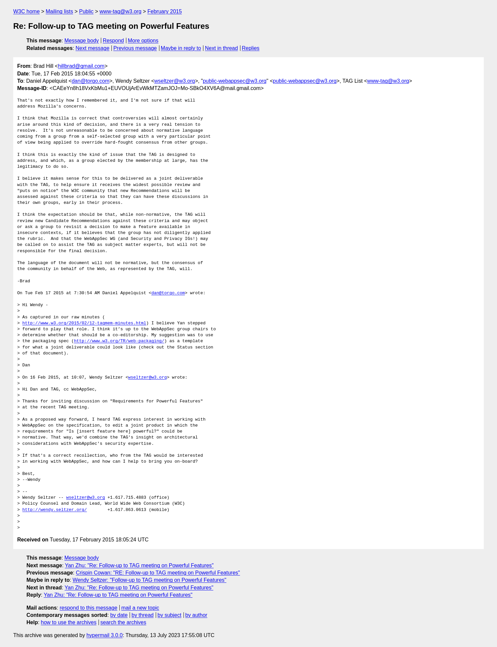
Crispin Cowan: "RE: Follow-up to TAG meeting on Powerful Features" (158, 573)
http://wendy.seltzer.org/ (54, 510)
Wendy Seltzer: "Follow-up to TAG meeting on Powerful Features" (150, 580)
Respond (113, 40)
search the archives (123, 622)
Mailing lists (59, 11)
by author (196, 615)
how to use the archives (69, 622)
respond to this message (88, 608)
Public (86, 11)
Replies (250, 48)
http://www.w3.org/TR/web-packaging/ (119, 341)
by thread (143, 615)
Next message (92, 48)
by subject (169, 615)
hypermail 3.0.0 (104, 635)
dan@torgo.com (90, 81)
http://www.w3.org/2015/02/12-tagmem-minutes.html (84, 323)
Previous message (135, 48)
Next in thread (221, 48)
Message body (81, 40)
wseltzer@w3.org (174, 81)
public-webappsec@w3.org (234, 81)
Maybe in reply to (181, 48)
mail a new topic (140, 608)
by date (118, 615)
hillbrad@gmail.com (81, 66)
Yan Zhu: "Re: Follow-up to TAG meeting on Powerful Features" (139, 565)
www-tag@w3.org (121, 11)
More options (143, 40)
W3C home (26, 11)
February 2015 (164, 11)
